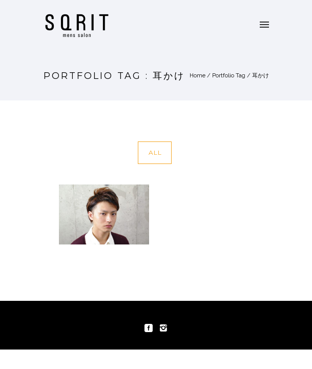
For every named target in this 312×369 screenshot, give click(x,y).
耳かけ (260, 75)
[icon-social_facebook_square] (151, 328)
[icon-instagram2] (163, 328)
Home (197, 75)
